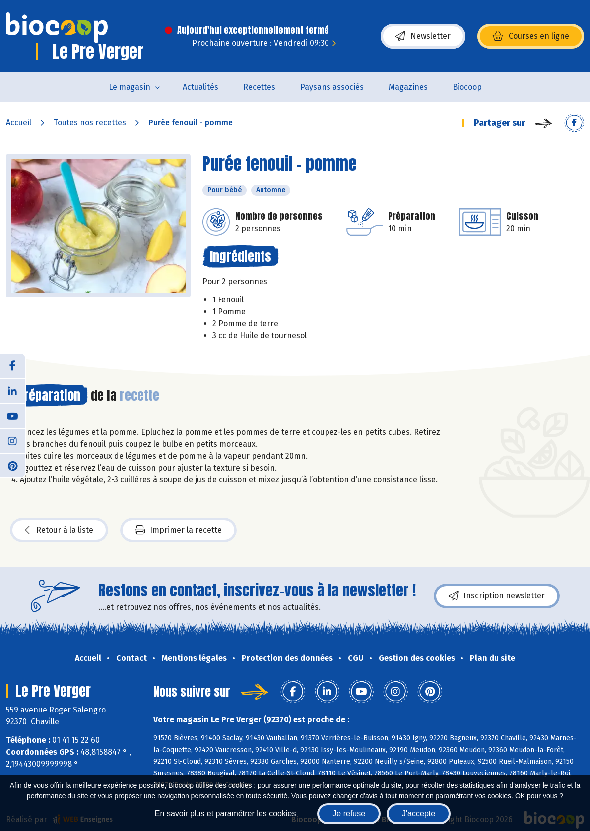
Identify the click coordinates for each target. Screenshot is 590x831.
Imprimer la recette (178, 530)
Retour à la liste (59, 530)
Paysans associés (332, 87)
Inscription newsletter (497, 596)
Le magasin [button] (129, 87)
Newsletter (423, 36)
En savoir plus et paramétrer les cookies (225, 813)
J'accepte (418, 813)
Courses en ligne (530, 36)
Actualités (200, 87)
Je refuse (348, 813)
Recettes (259, 87)
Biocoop (467, 87)
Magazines (408, 87)
